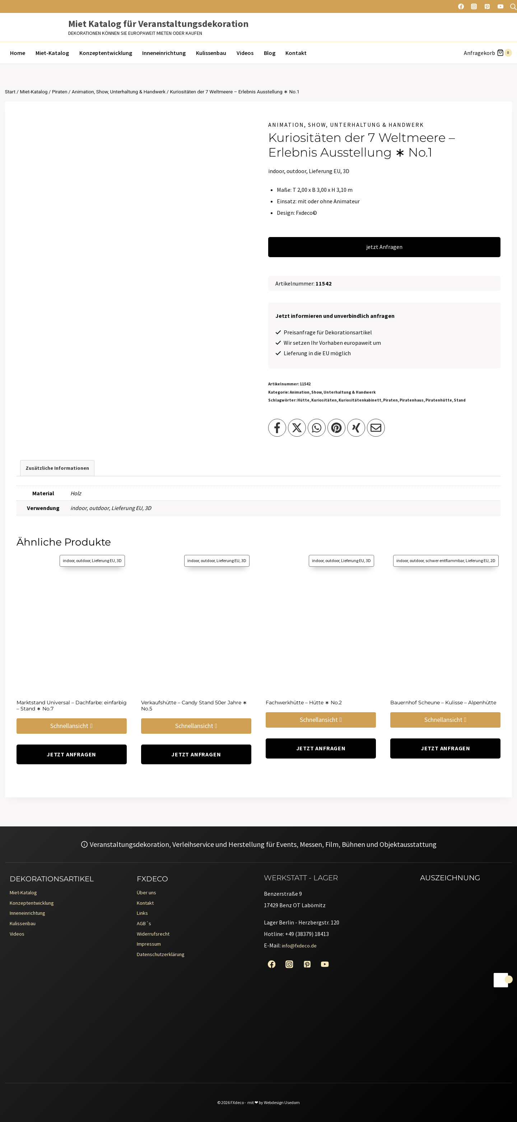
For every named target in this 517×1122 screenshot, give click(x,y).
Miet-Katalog (52, 52)
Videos (245, 52)
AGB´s (145, 927)
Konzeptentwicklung (105, 52)
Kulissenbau (211, 52)
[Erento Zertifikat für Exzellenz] (449, 940)
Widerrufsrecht (155, 939)
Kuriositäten (324, 400)
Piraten (390, 400)
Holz (75, 493)
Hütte (303, 400)
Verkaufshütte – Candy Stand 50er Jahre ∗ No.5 (194, 705)
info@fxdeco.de (301, 945)
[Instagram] (474, 6)
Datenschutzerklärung (164, 962)
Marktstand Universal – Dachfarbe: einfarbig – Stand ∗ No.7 (72, 705)
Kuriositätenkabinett (360, 400)
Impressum (151, 950)
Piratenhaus (412, 400)
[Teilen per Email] (376, 428)
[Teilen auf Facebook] (277, 428)
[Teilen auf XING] (356, 428)
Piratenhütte (438, 400)
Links (143, 916)
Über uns (147, 893)
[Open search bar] (513, 7)
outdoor (99, 507)
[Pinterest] (487, 6)
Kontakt (296, 52)
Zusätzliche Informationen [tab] (57, 468)
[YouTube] (500, 6)
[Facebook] (461, 6)
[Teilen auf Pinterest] (336, 428)
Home (17, 52)
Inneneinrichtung (164, 52)
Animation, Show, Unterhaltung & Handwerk (346, 124)
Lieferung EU (126, 507)
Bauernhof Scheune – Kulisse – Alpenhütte (443, 702)
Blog (269, 52)
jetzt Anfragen (384, 246)
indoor (78, 507)
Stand (460, 400)
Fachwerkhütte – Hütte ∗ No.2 (304, 702)
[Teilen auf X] (297, 428)
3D (148, 507)
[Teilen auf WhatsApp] (317, 428)
